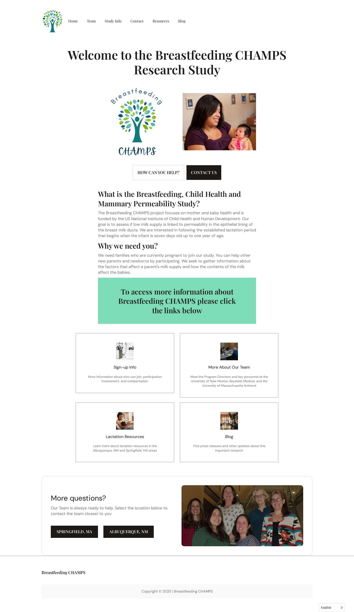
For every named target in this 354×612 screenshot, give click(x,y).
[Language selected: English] (332, 607)
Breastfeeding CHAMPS (63, 572)
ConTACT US (204, 172)
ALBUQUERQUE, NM (128, 531)
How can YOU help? (158, 172)
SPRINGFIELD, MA (74, 531)
